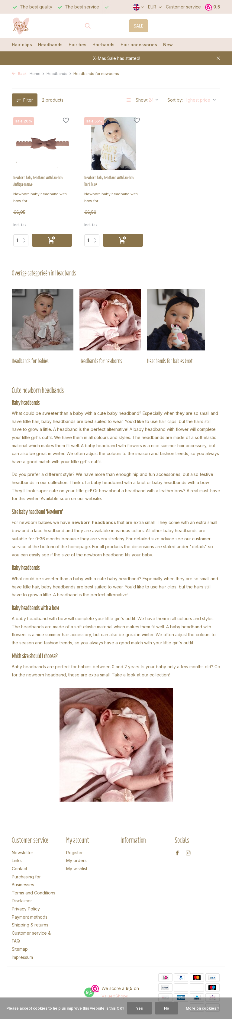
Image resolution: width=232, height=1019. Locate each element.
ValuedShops (115, 996)
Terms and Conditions (33, 892)
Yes (139, 1008)
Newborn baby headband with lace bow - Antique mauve (39, 181)
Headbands (50, 44)
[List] (128, 100)
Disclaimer (22, 900)
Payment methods (29, 917)
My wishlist (76, 868)
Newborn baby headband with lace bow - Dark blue (110, 181)
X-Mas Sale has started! (116, 58)
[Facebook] (177, 853)
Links (17, 860)
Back (19, 73)
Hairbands (103, 44)
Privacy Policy (26, 908)
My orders (76, 860)
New (168, 44)
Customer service (183, 6)
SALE (138, 25)
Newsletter (22, 852)
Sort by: (175, 100)
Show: (142, 100)
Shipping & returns (30, 924)
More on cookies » (203, 1008)
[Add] (52, 240)
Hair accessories (139, 44)
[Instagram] (188, 853)
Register (74, 852)
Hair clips (22, 44)
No (166, 1008)
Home (37, 73)
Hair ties (77, 44)
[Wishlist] (66, 121)
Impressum (22, 957)
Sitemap (20, 949)
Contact (19, 868)
